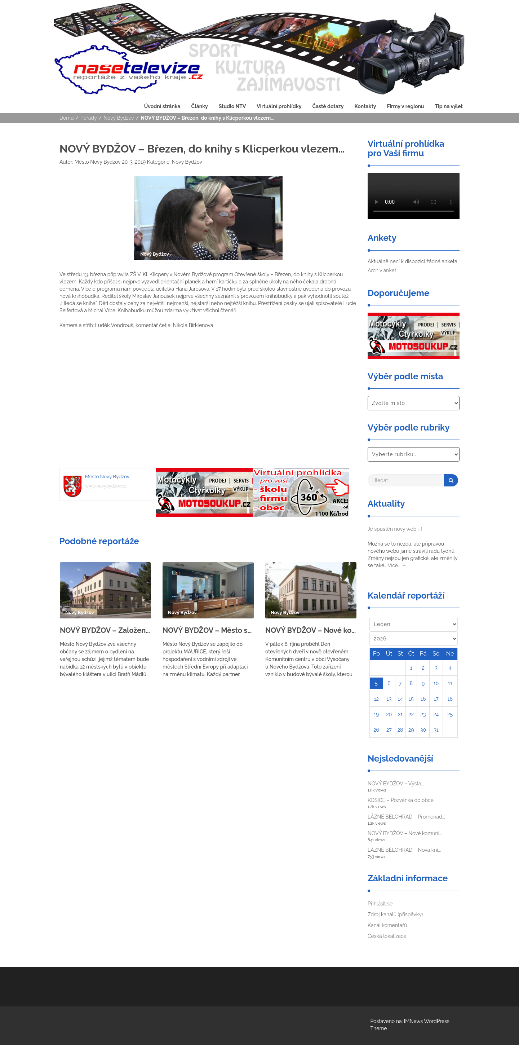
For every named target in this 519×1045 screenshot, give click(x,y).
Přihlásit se (380, 904)
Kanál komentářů (387, 925)
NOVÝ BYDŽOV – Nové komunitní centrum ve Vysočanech (310, 630)
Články (199, 106)
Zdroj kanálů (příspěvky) (395, 914)
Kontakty (365, 106)
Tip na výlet (449, 106)
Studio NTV (232, 106)
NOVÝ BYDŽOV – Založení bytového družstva (105, 630)
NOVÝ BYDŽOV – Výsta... (396, 783)
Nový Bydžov (118, 118)
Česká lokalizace (387, 936)
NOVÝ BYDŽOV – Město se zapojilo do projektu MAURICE (208, 630)
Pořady (88, 118)
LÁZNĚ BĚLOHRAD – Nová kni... (404, 850)
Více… (397, 565)
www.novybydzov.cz (105, 486)
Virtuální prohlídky (279, 106)
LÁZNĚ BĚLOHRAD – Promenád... (406, 817)
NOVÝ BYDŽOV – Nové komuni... (405, 833)
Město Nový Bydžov (97, 162)
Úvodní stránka (162, 106)
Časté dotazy (327, 106)
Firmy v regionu (405, 106)
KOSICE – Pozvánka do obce (401, 800)
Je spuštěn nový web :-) (395, 529)
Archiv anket (382, 270)
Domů (66, 118)
